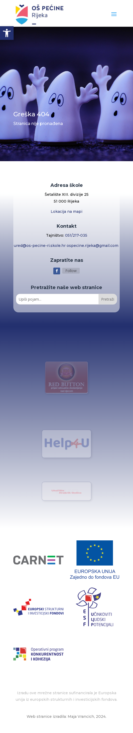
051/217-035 (76, 235)
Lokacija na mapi (66, 211)
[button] (7, 33)
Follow (71, 270)
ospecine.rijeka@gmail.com (93, 245)
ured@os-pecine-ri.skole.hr (40, 245)
